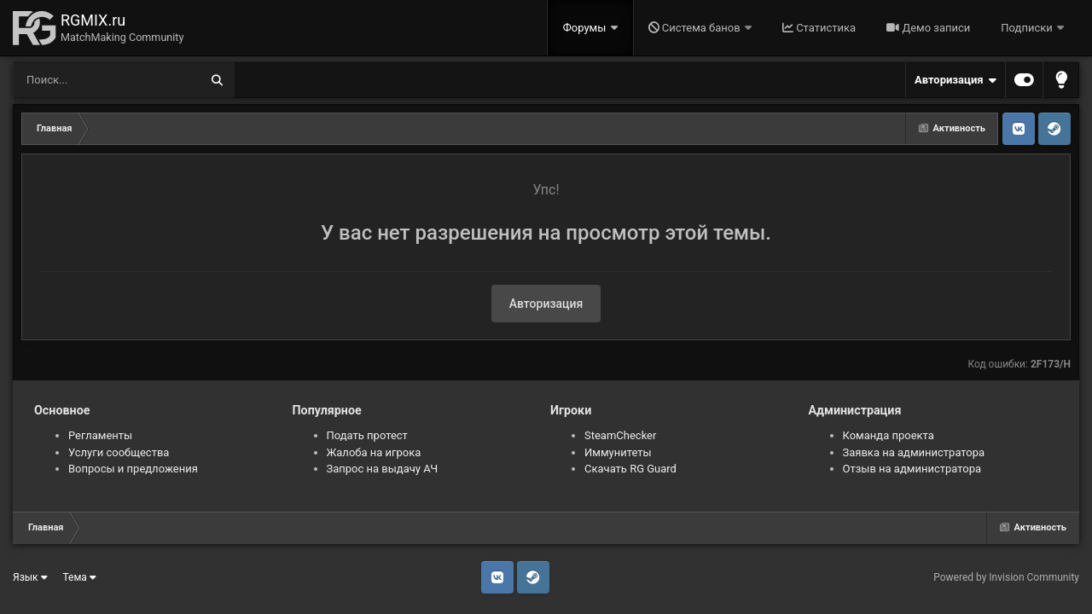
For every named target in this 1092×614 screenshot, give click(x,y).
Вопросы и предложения (133, 468)
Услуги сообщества (118, 452)
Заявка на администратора (914, 452)
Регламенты (100, 435)
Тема (79, 577)
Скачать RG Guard (630, 468)
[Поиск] (74, 80)
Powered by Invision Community (1006, 577)
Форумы (586, 27)
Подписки (1028, 27)
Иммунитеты (618, 452)
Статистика (819, 27)
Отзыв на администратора (912, 468)
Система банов (695, 27)
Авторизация (955, 80)
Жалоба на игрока (374, 452)
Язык (30, 577)
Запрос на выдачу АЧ (383, 468)
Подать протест (367, 435)
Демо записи (928, 27)
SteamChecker (620, 435)
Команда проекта (888, 435)
